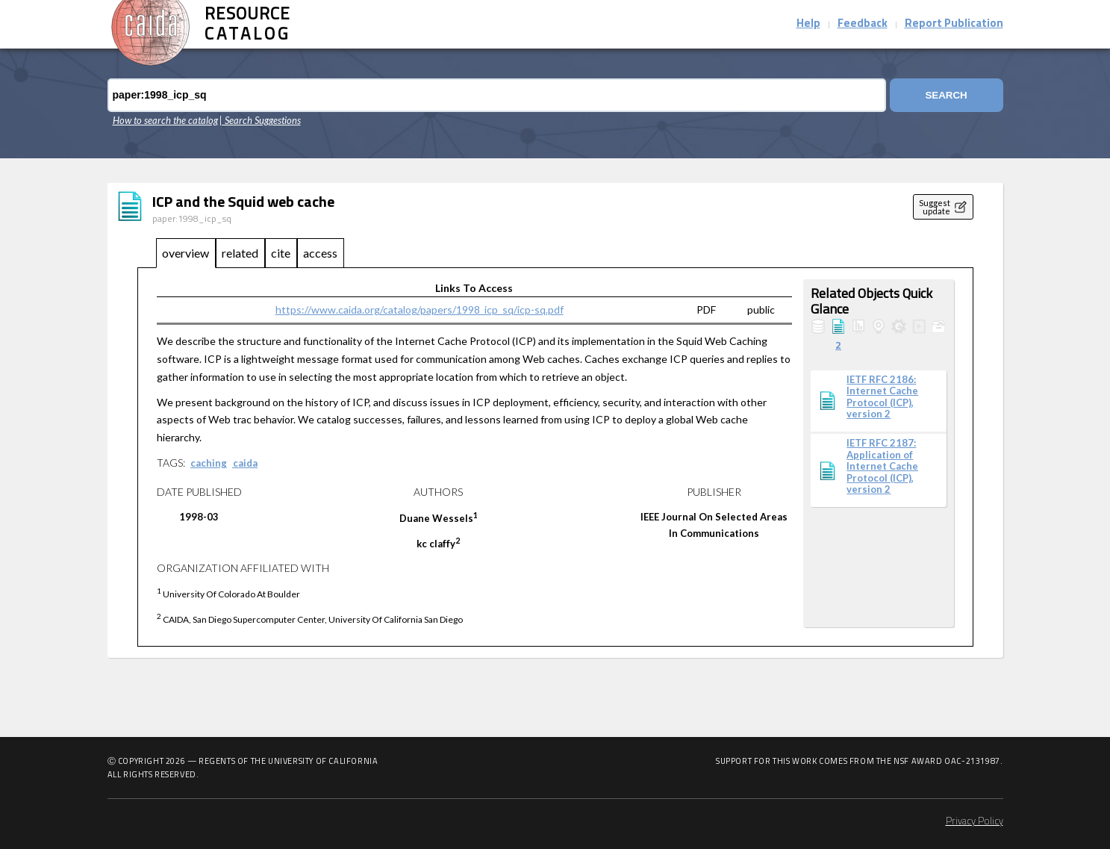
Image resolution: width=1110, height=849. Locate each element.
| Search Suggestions (260, 120)
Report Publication (954, 24)
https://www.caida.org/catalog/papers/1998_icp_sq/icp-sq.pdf (419, 309)
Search (946, 95)
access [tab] (320, 253)
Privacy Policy (974, 822)
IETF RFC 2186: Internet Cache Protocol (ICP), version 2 (882, 397)
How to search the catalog (165, 120)
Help (808, 24)
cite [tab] (280, 253)
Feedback (863, 24)
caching (208, 463)
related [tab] (240, 253)
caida (245, 463)
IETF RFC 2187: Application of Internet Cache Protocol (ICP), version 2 (882, 466)
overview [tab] (185, 253)
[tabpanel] (555, 457)
